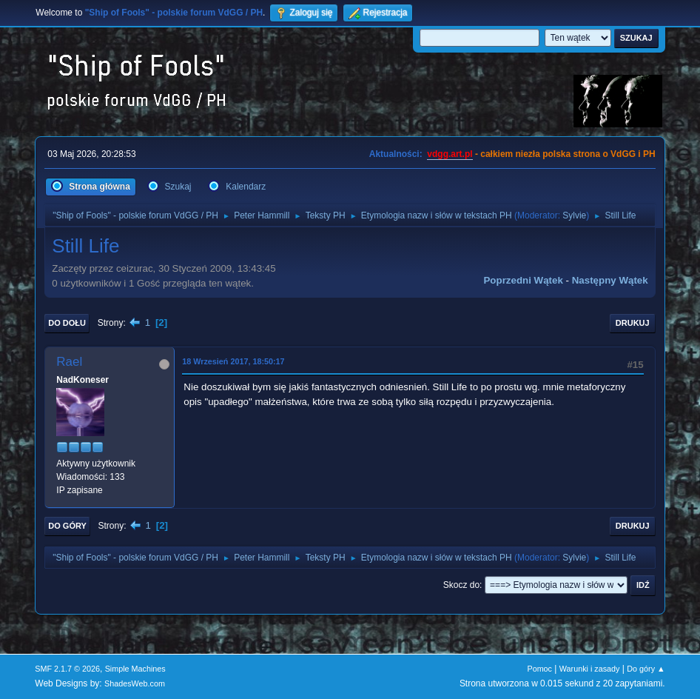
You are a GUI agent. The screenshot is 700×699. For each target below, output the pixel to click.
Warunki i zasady (589, 668)
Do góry (67, 525)
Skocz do (461, 585)
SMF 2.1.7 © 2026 (67, 668)
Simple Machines (135, 668)
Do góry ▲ (645, 668)
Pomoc (539, 668)
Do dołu (67, 322)
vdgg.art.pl (449, 154)
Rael (69, 362)
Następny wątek (610, 280)
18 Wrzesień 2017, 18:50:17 (233, 361)
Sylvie (574, 215)
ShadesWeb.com (134, 683)
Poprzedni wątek (522, 280)
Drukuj (633, 322)
